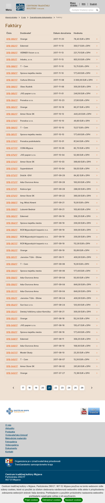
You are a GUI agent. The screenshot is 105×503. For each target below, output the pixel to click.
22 (56, 388)
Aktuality (9, 428)
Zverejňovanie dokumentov (41, 17)
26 (82, 388)
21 (49, 388)
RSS (83, 4)
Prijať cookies (31, 500)
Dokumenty (11, 448)
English (93, 4)
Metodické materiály (16, 438)
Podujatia (10, 431)
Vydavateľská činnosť (16, 435)
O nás (23, 17)
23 (62, 388)
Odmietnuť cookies (51, 500)
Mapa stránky (73, 4)
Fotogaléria (11, 441)
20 (42, 388)
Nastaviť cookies (73, 500)
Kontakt (9, 451)
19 (36, 388)
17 (23, 388)
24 (69, 388)
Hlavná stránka (11, 17)
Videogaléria (12, 445)
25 (75, 388)
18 (29, 388)
